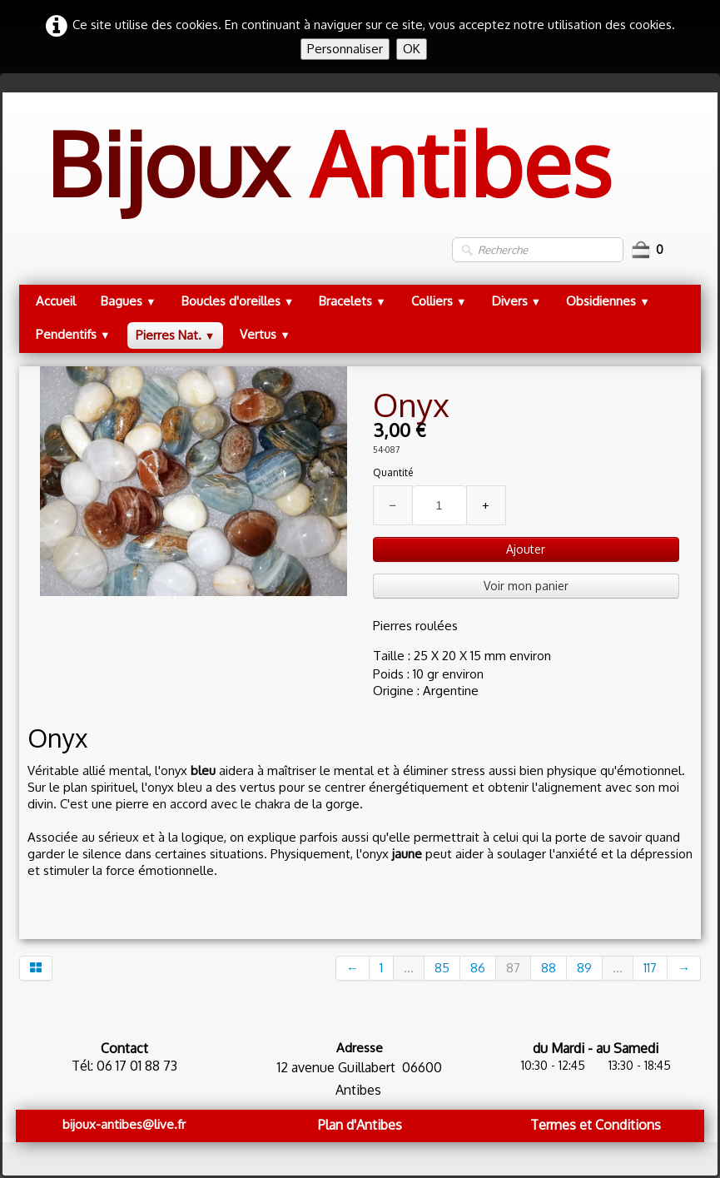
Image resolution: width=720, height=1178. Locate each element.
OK (411, 49)
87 (513, 968)
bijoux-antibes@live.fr (124, 1124)
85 (441, 968)
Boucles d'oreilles (238, 301)
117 (650, 968)
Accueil (56, 301)
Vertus (265, 334)
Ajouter (525, 549)
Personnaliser (345, 49)
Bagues (128, 301)
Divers (517, 301)
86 (477, 968)
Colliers (439, 301)
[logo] (328, 180)
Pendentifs (73, 334)
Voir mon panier (526, 586)
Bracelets (352, 301)
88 (548, 968)
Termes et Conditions (595, 1124)
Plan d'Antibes (360, 1124)
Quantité (393, 472)
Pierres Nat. (176, 335)
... (409, 968)
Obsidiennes (608, 301)
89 (584, 968)
